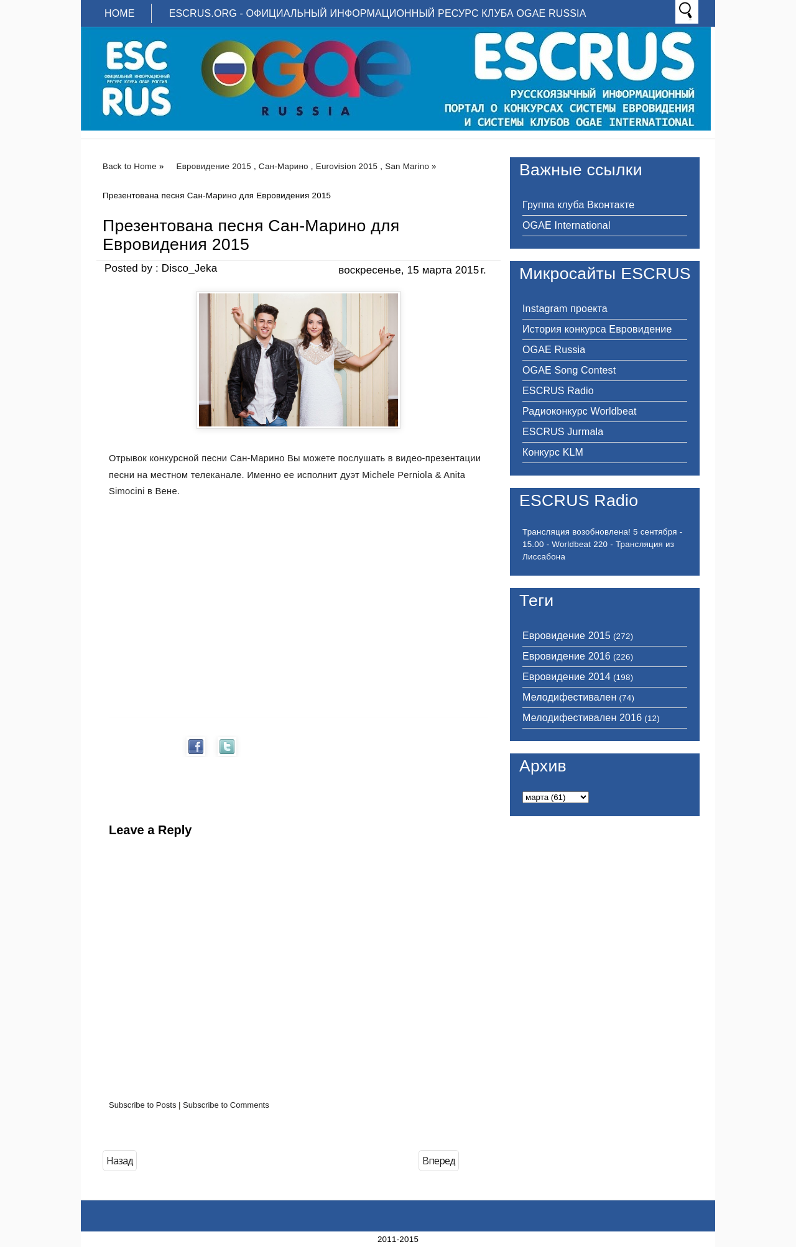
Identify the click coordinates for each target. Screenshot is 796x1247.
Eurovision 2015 (347, 166)
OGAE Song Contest (569, 370)
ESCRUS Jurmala (562, 431)
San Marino (407, 166)
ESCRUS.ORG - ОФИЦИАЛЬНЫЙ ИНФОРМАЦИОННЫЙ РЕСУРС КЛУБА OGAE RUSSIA (377, 13)
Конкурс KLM (552, 452)
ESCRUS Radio (558, 390)
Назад (119, 1160)
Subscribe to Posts (142, 1105)
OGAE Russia (553, 349)
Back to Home (130, 166)
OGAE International (566, 225)
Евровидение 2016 (566, 656)
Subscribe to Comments (226, 1105)
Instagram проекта (565, 308)
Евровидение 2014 (566, 676)
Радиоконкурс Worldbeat (579, 411)
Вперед (438, 1160)
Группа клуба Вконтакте (578, 205)
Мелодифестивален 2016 (582, 717)
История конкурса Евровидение (597, 329)
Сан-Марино (283, 166)
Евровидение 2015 (214, 166)
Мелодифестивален (569, 697)
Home (119, 13)
